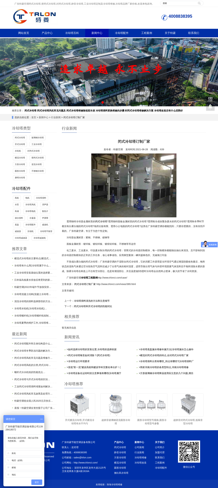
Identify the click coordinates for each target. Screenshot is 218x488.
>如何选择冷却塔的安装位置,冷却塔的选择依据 (91, 349)
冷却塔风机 (30, 204)
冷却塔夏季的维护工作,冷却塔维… (32, 322)
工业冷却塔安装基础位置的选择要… (33, 272)
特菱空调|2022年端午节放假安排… (32, 287)
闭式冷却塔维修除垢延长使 (80, 110)
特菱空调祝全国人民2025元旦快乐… (33, 400)
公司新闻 (139, 447)
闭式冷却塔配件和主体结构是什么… (33, 343)
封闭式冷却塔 (33, 151)
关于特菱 (170, 33)
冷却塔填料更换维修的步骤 (110, 110)
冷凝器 (32, 218)
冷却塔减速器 (21, 238)
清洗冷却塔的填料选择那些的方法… (33, 301)
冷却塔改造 (140, 462)
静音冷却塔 (120, 452)
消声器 (45, 204)
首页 (33, 117)
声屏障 (45, 218)
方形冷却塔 (20, 164)
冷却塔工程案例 (89, 277)
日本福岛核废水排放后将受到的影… (33, 279)
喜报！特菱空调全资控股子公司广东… (34, 408)
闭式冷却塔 (30, 110)
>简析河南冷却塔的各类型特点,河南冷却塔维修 (164, 367)
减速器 (18, 231)
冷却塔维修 (140, 457)
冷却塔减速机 (40, 238)
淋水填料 (19, 218)
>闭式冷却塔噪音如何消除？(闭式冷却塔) (88, 355)
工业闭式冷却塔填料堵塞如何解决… (33, 386)
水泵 (17, 204)
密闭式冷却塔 (38, 158)
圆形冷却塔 (20, 171)
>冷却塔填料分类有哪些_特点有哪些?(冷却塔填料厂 (166, 361)
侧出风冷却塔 (121, 472)
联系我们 (193, 33)
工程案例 (146, 33)
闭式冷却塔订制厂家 (85, 284)
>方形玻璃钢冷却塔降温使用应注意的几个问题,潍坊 (166, 373)
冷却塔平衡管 (46, 231)
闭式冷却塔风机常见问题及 (51, 110)
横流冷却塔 (20, 158)
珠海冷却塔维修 (114, 484)
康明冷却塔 (20, 177)
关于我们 (160, 442)
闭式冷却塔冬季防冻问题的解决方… (33, 350)
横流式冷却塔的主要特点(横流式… (32, 258)
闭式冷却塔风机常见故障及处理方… (33, 393)
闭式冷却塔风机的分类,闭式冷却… (32, 365)
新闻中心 (96, 33)
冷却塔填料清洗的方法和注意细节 (92, 300)
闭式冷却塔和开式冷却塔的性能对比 (93, 306)
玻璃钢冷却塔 (38, 137)
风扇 (17, 211)
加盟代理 (160, 452)
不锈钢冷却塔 (38, 171)
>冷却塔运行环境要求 (78, 361)
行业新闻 (56, 117)
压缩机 (30, 231)
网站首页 (23, 33)
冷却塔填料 (41, 198)
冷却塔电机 (30, 211)
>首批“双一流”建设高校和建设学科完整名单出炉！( (94, 367)
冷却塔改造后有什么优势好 (168, 110)
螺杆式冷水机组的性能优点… (29, 372)
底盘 (17, 224)
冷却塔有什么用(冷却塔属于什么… (32, 265)
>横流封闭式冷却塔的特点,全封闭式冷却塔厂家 (164, 355)
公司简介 (160, 447)
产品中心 (47, 33)
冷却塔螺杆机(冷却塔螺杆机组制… (32, 315)
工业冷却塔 (37, 144)
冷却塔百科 (72, 33)
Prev (4, 72)
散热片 (45, 211)
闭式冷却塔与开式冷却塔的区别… (32, 379)
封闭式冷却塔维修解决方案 (139, 110)
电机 (27, 198)
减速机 (45, 224)
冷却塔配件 (122, 33)
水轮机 (18, 151)
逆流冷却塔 (37, 164)
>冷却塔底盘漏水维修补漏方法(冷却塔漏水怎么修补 (166, 349)
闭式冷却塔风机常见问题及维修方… (33, 358)
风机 (17, 198)
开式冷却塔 (20, 144)
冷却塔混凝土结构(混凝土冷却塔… (32, 294)
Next (213, 72)
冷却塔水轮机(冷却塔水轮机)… (30, 308)
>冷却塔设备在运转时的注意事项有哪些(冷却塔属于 (94, 373)
